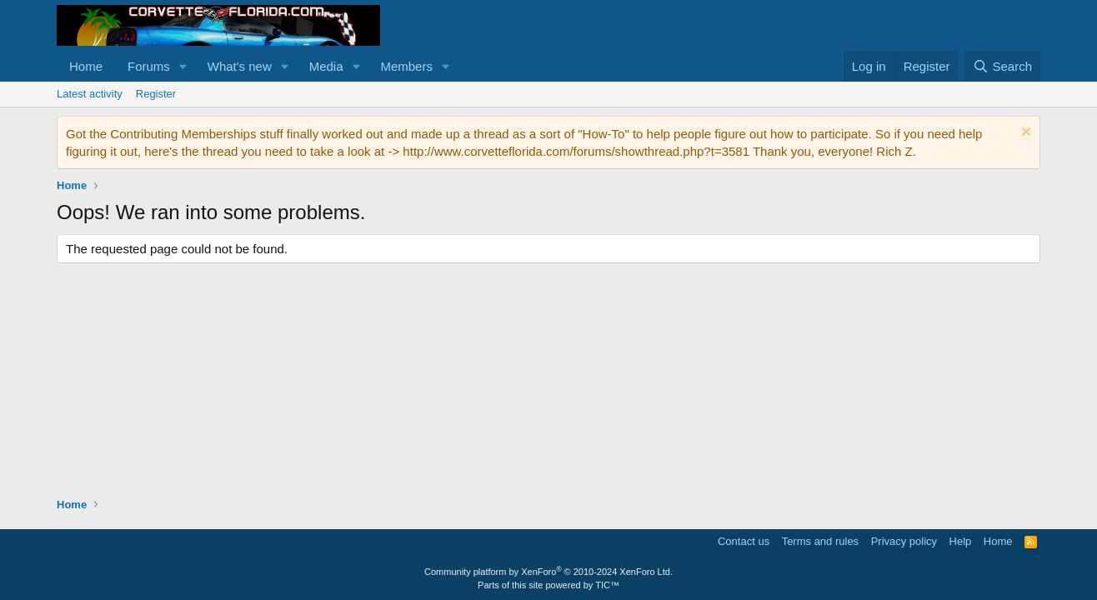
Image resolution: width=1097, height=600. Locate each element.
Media (326, 66)
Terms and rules (820, 541)
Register (156, 94)
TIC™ (607, 585)
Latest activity (90, 94)
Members (406, 66)
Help (960, 541)
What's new (240, 66)
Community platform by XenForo (548, 572)
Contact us (743, 541)
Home (86, 66)
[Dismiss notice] (1024, 133)
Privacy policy (904, 541)
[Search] (1002, 66)
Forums (149, 66)
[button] (183, 66)
